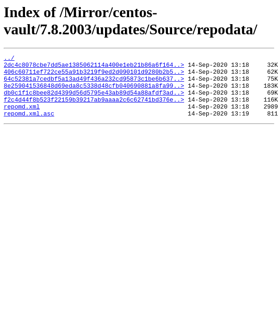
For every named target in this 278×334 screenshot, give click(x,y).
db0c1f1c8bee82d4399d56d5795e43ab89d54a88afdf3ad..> (94, 100)
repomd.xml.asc (29, 126)
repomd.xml (22, 117)
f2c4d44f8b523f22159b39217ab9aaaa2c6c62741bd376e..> (94, 109)
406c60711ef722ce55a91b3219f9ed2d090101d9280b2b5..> (94, 75)
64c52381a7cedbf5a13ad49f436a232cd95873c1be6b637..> (94, 84)
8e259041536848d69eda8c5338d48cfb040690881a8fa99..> (94, 92)
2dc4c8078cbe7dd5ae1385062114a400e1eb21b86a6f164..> (94, 67)
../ (9, 59)
